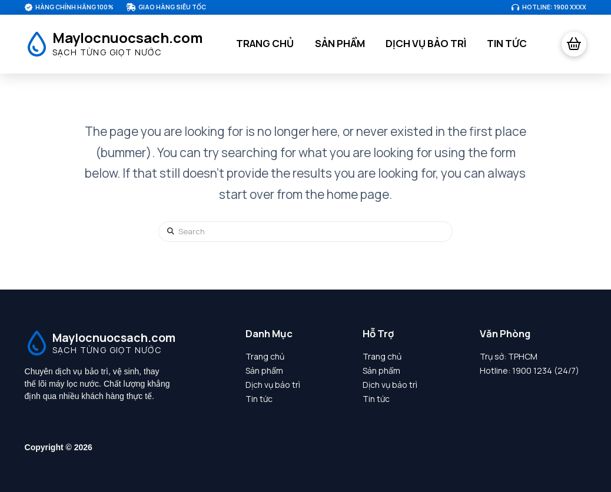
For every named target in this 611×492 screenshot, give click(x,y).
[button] (574, 44)
